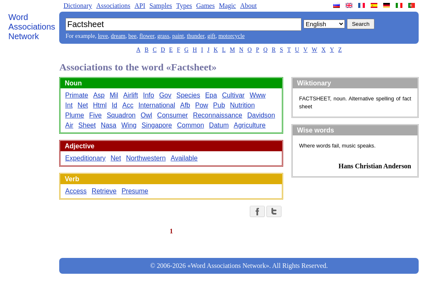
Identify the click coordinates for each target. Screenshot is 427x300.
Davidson (261, 115)
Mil (114, 95)
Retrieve (104, 191)
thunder (195, 36)
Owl (146, 115)
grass (163, 36)
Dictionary (77, 5)
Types (184, 5)
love (103, 36)
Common (190, 125)
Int (69, 105)
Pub (219, 105)
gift (211, 36)
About (248, 5)
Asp (99, 95)
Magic (227, 5)
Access (76, 191)
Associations (113, 5)
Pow (201, 105)
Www (258, 95)
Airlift (130, 95)
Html (100, 105)
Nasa (108, 125)
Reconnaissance (217, 115)
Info (148, 95)
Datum (219, 125)
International (156, 105)
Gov (165, 95)
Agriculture (249, 125)
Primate (76, 95)
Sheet (87, 125)
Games (205, 5)
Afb (185, 105)
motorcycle (232, 36)
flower (146, 36)
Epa (211, 95)
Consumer (172, 115)
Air (69, 125)
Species (188, 95)
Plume (74, 115)
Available (184, 158)
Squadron (121, 115)
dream (118, 36)
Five (95, 115)
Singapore (156, 125)
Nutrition (242, 105)
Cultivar (233, 95)
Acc (127, 105)
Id (114, 105)
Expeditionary (85, 158)
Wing (128, 125)
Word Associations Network (31, 26)
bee (132, 36)
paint (178, 36)
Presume (134, 191)
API (139, 5)
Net (83, 105)
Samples (160, 5)
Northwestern (146, 158)
